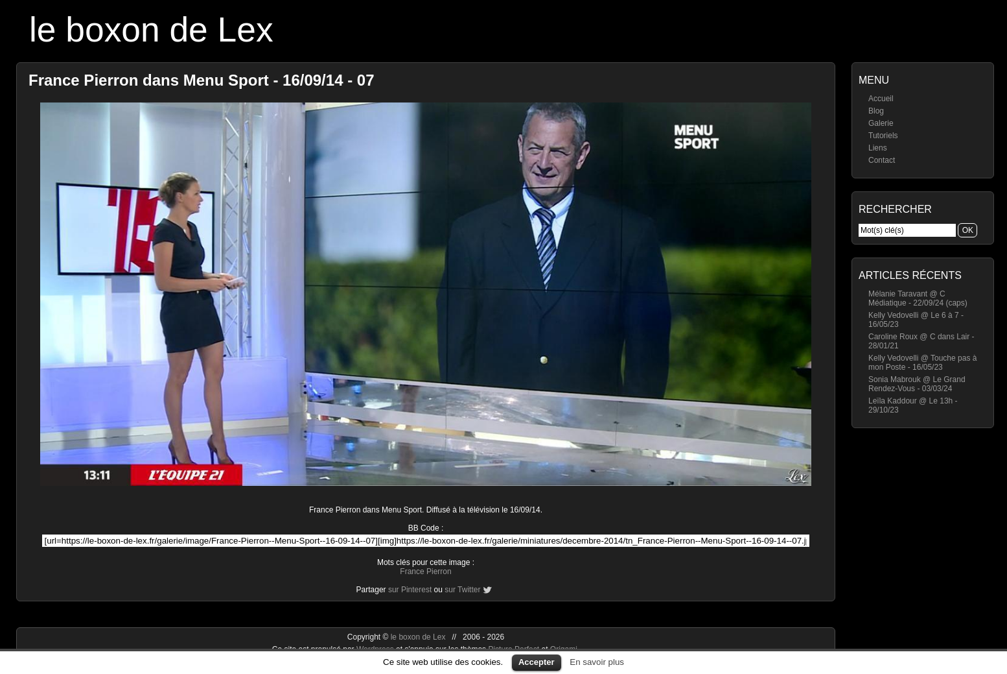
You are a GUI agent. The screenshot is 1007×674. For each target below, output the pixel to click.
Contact (881, 160)
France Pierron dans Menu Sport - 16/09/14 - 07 (202, 80)
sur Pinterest (410, 589)
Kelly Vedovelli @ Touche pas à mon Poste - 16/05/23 (922, 363)
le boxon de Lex (151, 29)
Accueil (881, 98)
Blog (876, 110)
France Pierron (425, 571)
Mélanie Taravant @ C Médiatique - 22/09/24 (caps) (917, 298)
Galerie (881, 123)
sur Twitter (462, 589)
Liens (877, 147)
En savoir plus (597, 662)
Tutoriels (883, 135)
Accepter (536, 662)
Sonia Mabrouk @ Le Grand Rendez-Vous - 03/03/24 (917, 384)
